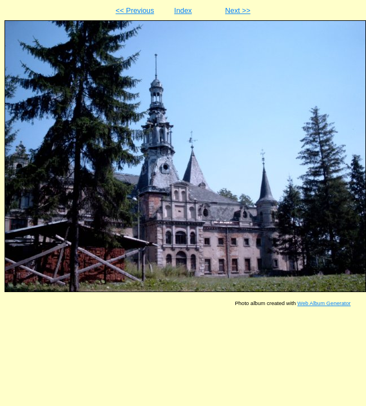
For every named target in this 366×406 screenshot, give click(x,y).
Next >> (238, 10)
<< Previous (134, 10)
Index (182, 10)
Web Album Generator (324, 303)
